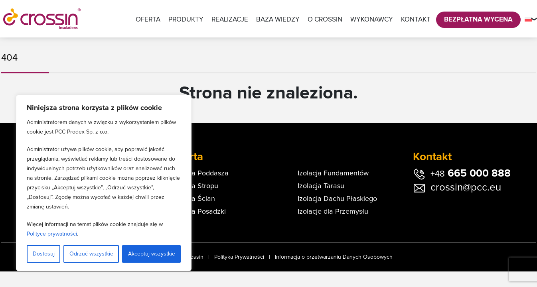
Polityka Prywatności (239, 257)
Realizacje (229, 19)
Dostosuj (44, 254)
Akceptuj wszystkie (151, 254)
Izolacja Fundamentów (333, 173)
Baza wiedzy (278, 19)
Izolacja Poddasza (200, 173)
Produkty (185, 19)
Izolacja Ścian (193, 198)
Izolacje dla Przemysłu (333, 211)
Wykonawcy (371, 19)
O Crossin (325, 19)
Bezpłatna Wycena (478, 19)
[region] (104, 183)
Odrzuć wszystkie (91, 254)
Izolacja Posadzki (199, 211)
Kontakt (415, 19)
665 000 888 (470, 173)
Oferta (148, 19)
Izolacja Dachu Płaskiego (337, 198)
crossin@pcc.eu (465, 187)
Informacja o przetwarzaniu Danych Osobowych (334, 257)
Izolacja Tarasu (321, 186)
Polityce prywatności (52, 234)
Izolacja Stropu (195, 186)
